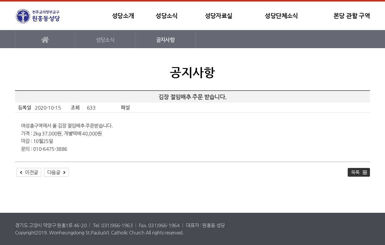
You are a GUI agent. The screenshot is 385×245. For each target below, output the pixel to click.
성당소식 (166, 15)
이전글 (31, 172)
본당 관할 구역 (352, 15)
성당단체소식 (281, 15)
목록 (355, 172)
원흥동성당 (49, 16)
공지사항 (165, 40)
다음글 (53, 172)
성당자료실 (219, 15)
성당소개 (123, 15)
